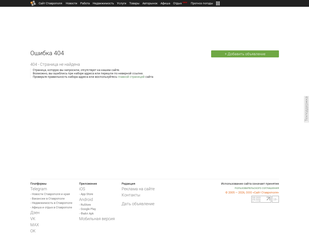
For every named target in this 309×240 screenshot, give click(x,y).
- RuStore (85, 204)
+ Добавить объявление (245, 54)
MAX (34, 224)
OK (32, 230)
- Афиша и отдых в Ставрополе (51, 207)
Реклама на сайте (138, 188)
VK (32, 218)
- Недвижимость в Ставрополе (51, 203)
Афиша (165, 3)
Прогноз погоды (202, 3)
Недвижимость (103, 3)
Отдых (180, 3)
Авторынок (150, 3)
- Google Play (87, 209)
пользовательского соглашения (257, 188)
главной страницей (131, 76)
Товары (134, 3)
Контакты (131, 195)
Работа (85, 3)
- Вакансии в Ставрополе (47, 198)
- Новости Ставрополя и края (50, 194)
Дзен (35, 212)
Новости (71, 3)
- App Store (86, 194)
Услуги (121, 3)
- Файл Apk (86, 213)
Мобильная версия (97, 218)
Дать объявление (138, 203)
